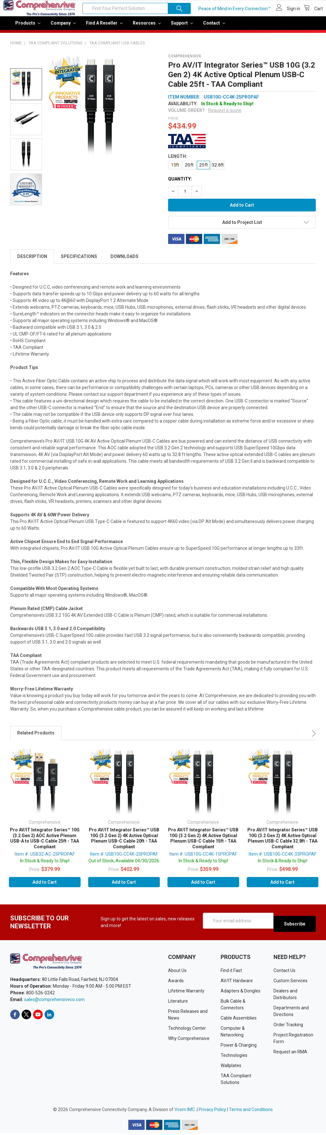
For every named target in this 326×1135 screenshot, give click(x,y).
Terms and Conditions (251, 1111)
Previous (299, 738)
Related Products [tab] (35, 737)
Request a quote (224, 114)
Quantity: (180, 183)
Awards (176, 982)
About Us (177, 972)
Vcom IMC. (185, 1111)
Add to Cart (44, 886)
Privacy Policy (212, 1111)
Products (27, 27)
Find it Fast (231, 972)
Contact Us (284, 972)
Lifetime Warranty (186, 992)
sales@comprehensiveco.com (54, 1000)
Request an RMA (290, 1053)
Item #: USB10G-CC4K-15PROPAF (203, 858)
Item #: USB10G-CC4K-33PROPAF (282, 858)
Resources (147, 27)
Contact (214, 27)
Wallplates (231, 1067)
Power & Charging (239, 1046)
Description (32, 260)
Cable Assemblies (239, 1019)
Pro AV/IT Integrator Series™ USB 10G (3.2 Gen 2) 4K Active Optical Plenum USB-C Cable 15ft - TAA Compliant (203, 843)
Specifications (79, 260)
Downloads (124, 260)
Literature (178, 1002)
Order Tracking (288, 1026)
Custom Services (290, 982)
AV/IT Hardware (237, 982)
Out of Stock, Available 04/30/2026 (124, 865)
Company (63, 27)
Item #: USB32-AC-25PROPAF (45, 858)
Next (312, 738)
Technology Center (187, 1029)
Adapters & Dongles (240, 992)
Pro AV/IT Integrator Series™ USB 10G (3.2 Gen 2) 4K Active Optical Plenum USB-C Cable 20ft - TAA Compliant (124, 843)
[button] (240, 145)
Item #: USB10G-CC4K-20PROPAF (124, 858)
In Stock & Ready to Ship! (44, 865)
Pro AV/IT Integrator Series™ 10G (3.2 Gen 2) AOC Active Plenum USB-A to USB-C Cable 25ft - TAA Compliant (45, 843)
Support (182, 27)
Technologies (234, 1056)
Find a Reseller (104, 27)
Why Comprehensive (188, 1040)
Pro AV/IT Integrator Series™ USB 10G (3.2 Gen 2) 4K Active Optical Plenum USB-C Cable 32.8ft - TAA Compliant (282, 843)
